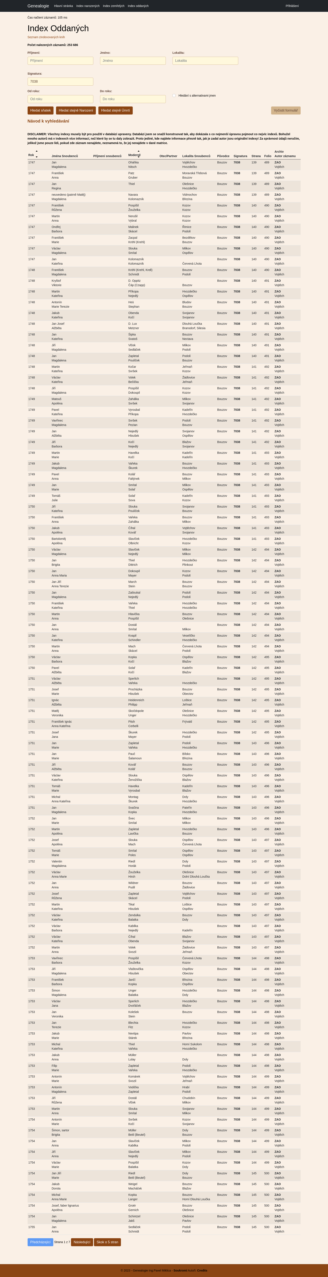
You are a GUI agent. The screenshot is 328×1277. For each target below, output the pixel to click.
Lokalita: (179, 52)
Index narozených (88, 6)
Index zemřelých (114, 6)
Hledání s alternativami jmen (197, 95)
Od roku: (34, 91)
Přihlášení (292, 6)
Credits (201, 1270)
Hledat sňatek (40, 110)
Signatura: (35, 73)
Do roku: (106, 91)
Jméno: (105, 52)
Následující (82, 1242)
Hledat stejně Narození (76, 110)
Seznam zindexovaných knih (46, 37)
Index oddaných (138, 6)
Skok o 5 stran (107, 1242)
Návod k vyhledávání (48, 121)
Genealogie (38, 6)
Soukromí (180, 1270)
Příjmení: (34, 52)
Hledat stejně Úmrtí (115, 110)
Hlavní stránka (63, 6)
